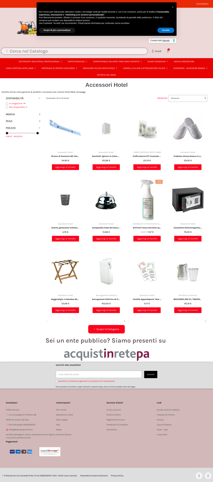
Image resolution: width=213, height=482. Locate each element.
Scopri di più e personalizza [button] (57, 30)
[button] (168, 51)
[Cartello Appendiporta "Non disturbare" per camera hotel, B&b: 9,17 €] (147, 282)
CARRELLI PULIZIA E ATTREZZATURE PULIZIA (145, 68)
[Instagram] (208, 475)
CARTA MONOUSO (77, 61)
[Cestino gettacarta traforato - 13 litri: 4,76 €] (65, 211)
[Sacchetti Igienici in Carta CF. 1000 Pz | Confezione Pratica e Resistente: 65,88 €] (106, 139)
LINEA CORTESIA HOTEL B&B (21, 68)
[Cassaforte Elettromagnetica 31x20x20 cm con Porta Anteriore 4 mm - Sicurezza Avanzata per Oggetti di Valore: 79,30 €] (188, 211)
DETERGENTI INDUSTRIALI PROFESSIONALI (40, 61)
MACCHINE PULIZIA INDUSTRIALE (100, 68)
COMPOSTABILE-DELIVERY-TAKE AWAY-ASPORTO (117, 61)
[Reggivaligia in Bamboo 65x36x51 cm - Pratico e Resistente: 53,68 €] (65, 282)
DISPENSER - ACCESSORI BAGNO (190, 68)
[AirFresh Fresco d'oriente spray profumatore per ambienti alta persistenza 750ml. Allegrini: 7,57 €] (147, 211)
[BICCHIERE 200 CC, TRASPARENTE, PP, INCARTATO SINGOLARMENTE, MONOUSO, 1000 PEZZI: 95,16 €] (188, 282)
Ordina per (162, 98)
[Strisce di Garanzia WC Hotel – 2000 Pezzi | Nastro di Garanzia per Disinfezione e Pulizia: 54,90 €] (65, 139)
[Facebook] (199, 475)
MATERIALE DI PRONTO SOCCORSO (59, 68)
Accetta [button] (166, 30)
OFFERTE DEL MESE (106, 75)
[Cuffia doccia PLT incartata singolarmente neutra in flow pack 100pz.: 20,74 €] (147, 139)
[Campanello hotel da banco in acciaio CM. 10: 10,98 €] (106, 211)
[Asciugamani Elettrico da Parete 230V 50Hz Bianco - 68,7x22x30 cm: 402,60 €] (106, 282)
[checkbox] (16, 103)
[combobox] (76, 51)
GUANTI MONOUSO (158, 61)
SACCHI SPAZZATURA (184, 61)
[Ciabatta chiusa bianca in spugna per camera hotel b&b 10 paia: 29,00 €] (188, 139)
